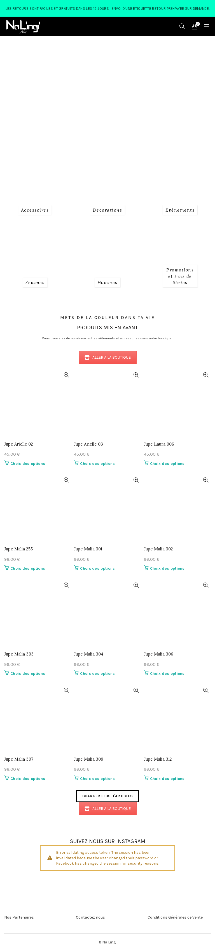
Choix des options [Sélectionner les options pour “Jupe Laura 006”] (167, 463)
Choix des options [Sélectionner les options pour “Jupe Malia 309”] (97, 778)
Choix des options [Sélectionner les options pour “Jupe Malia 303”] (27, 673)
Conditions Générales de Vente (175, 917)
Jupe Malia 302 (158, 549)
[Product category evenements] (180, 210)
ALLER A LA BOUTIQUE (108, 357)
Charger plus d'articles (107, 796)
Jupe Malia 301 (88, 549)
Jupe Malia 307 (18, 759)
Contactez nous (90, 917)
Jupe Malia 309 (88, 759)
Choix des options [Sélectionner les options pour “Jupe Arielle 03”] (97, 463)
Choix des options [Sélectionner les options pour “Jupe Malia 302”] (167, 568)
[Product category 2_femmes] (34, 282)
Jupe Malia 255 (18, 549)
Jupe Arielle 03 (88, 444)
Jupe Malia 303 (19, 654)
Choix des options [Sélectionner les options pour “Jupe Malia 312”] (167, 778)
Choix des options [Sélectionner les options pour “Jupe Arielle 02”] (27, 463)
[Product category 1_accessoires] (35, 210)
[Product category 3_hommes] (107, 282)
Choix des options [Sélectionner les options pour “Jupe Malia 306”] (167, 673)
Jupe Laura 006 (159, 444)
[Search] (182, 26)
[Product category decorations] (107, 210)
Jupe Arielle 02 (18, 444)
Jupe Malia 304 (88, 654)
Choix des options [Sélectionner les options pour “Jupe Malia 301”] (97, 568)
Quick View (66, 375)
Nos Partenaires (19, 917)
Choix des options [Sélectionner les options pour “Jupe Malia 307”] (27, 778)
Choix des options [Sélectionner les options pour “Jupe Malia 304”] (97, 673)
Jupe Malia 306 (158, 654)
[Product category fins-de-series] (180, 276)
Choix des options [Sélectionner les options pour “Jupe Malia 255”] (27, 568)
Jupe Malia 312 (158, 759)
